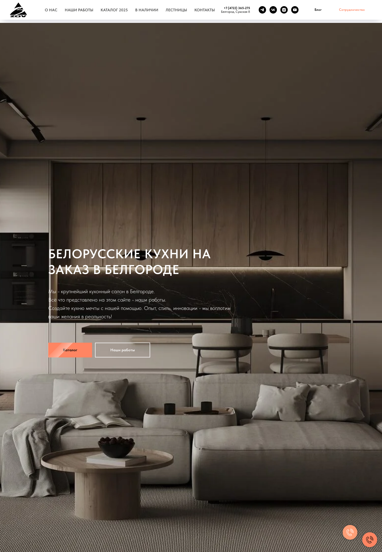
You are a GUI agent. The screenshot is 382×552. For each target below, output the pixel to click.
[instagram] (284, 10)
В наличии (146, 10)
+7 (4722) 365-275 (237, 8)
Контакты (204, 10)
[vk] (273, 10)
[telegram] (262, 10)
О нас (51, 10)
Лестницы (176, 10)
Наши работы (79, 10)
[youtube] (295, 10)
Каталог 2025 (114, 10)
